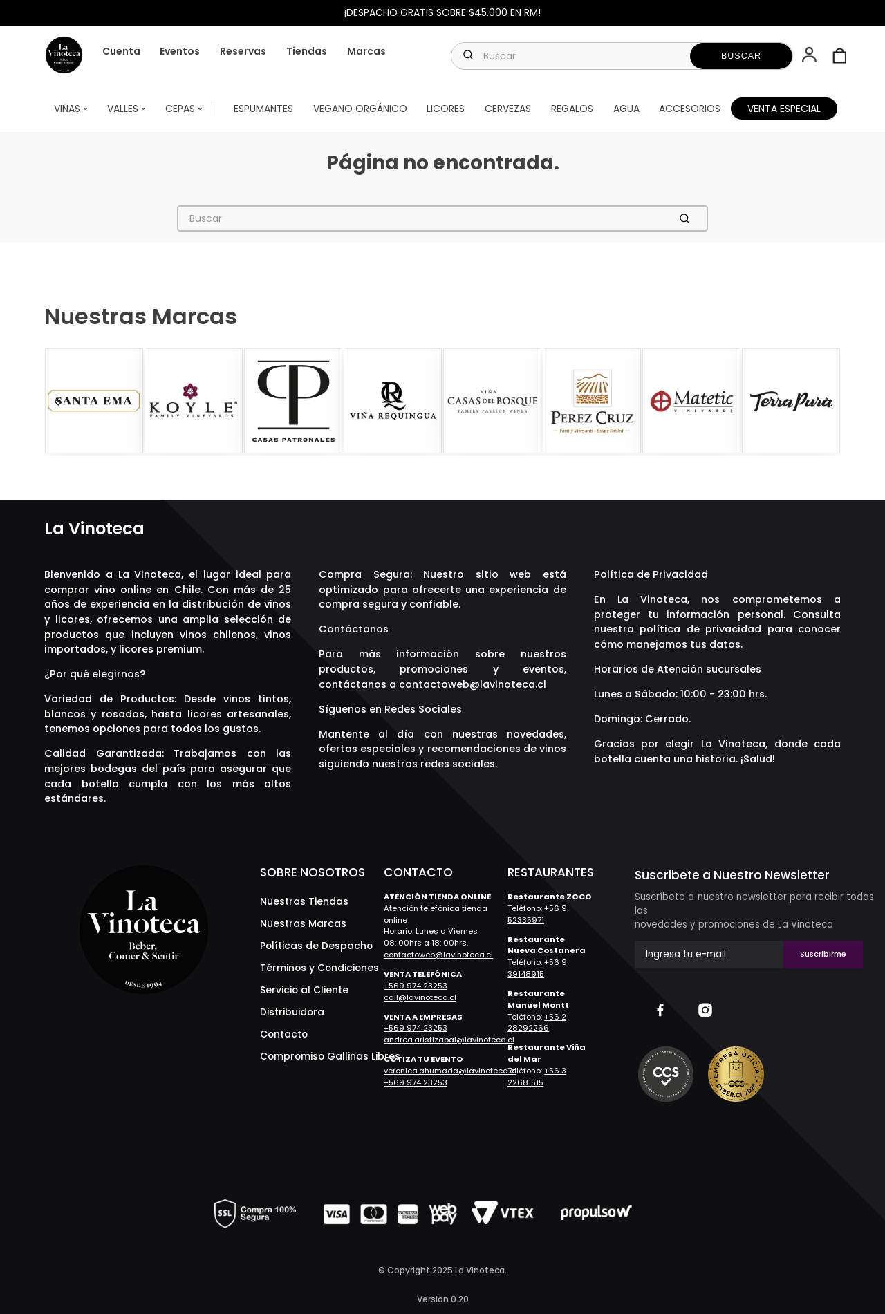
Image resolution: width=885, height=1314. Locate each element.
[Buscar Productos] (741, 56)
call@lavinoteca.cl (420, 997)
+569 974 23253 (415, 985)
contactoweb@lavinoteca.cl (472, 684)
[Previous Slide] (56, 402)
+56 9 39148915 (537, 968)
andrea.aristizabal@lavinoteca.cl (449, 1039)
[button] (811, 56)
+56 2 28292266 (536, 1022)
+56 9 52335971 (537, 914)
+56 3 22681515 (536, 1076)
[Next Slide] (828, 402)
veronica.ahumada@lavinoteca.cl (450, 1070)
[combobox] (622, 56)
